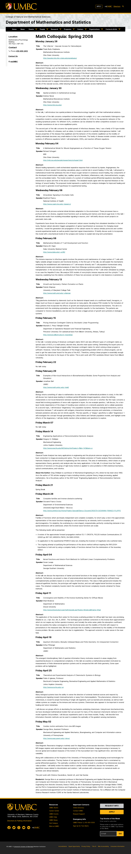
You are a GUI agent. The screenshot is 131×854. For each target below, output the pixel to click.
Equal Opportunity (74, 846)
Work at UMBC (54, 826)
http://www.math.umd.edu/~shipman (57, 293)
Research (54, 29)
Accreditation (62, 846)
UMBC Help (53, 817)
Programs (67, 29)
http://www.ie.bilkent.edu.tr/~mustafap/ (58, 335)
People (42, 29)
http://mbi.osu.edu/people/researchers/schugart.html (62, 160)
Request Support (79, 814)
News (23, 29)
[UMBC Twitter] (14, 827)
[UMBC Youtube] (23, 827)
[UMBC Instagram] (19, 827)
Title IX (94, 846)
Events (31, 29)
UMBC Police (77, 822)
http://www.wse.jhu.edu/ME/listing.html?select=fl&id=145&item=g (67, 448)
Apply (99, 6)
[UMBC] (21, 6)
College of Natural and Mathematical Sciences (28, 17)
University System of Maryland (23, 846)
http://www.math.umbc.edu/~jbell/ (56, 387)
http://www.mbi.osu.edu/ (52, 105)
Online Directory (78, 808)
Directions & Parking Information (19, 821)
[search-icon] (123, 6)
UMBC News (53, 820)
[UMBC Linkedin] (28, 827)
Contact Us (13, 56)
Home (14, 29)
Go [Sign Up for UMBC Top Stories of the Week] (120, 833)
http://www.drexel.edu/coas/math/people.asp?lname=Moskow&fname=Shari (72, 610)
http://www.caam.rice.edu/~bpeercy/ (57, 204)
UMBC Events (53, 814)
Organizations (94, 29)
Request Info (112, 806)
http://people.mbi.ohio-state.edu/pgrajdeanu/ (60, 58)
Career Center (54, 811)
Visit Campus (53, 823)
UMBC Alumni (53, 808)
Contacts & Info (111, 29)
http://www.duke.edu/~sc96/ (54, 252)
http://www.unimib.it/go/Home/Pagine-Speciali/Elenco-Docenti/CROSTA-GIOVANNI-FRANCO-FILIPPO (82, 511)
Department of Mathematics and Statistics (48, 22)
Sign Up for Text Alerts (81, 826)
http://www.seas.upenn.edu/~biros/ (56, 738)
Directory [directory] (117, 6)
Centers (80, 29)
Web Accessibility (103, 846)
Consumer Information (117, 846)
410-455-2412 (22, 51)
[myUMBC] (108, 6)
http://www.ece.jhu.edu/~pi (53, 687)
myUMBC (14, 62)
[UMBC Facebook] (9, 827)
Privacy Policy (85, 846)
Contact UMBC (78, 811)
